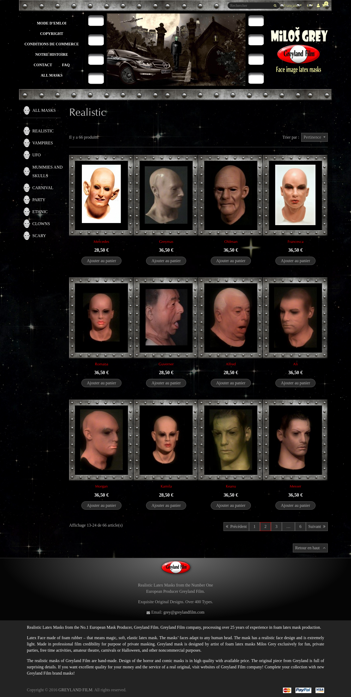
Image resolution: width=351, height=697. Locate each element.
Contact (43, 65)
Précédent (236, 526)
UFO (36, 155)
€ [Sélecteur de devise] (311, 5)
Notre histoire (51, 54)
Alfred (231, 364)
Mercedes (101, 241)
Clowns (41, 223)
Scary (39, 235)
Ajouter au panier (101, 260)
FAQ (66, 65)
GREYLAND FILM (75, 690)
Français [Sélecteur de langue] (291, 5)
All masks (52, 75)
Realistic (43, 131)
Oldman (231, 241)
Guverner (166, 364)
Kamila (166, 486)
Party (38, 200)
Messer (295, 486)
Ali (295, 364)
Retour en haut (310, 548)
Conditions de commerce (52, 44)
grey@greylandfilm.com (184, 612)
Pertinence (313, 137)
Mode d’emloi (51, 23)
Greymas (166, 241)
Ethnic (40, 211)
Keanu (231, 486)
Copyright (51, 34)
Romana (101, 364)
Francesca (296, 241)
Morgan (101, 486)
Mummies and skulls (47, 171)
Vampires (42, 143)
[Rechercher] (254, 5)
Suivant (316, 526)
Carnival (42, 188)
